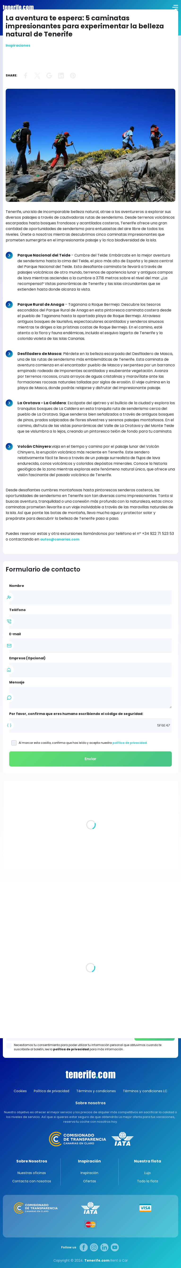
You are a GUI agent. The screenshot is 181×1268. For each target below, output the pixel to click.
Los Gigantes (90, 1015)
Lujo (147, 1172)
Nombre (16, 585)
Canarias (90, 1074)
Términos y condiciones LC (145, 1091)
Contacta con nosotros (31, 1181)
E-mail (15, 634)
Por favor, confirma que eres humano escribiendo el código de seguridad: (76, 713)
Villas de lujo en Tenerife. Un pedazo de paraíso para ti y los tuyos (84, 846)
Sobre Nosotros (31, 1161)
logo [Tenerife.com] (17, 7)
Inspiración (89, 1161)
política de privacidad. (129, 743)
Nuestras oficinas (31, 1172)
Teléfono (17, 609)
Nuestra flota (147, 1161)
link (25, 76)
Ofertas (89, 1181)
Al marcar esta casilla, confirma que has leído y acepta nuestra (79, 743)
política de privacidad (71, 1049)
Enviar (90, 759)
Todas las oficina (17, 960)
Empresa (27, 658)
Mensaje (17, 682)
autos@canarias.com (59, 539)
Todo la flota (147, 1181)
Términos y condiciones (96, 1091)
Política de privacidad (51, 1091)
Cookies (20, 1091)
